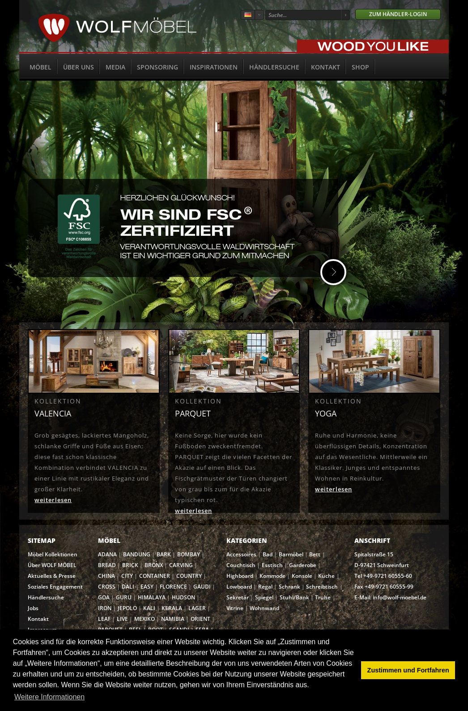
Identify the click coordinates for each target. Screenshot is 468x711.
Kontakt (325, 67)
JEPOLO (127, 608)
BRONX (154, 565)
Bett (314, 554)
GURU (124, 597)
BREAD (107, 565)
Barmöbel (291, 554)
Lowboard (239, 586)
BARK (164, 554)
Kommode (272, 576)
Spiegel (264, 597)
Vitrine (234, 608)
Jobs (33, 608)
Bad (267, 554)
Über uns (78, 67)
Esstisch (272, 565)
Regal (265, 586)
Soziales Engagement (55, 586)
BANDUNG (136, 554)
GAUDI (202, 586)
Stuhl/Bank (294, 597)
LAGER (197, 608)
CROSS (106, 586)
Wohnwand (264, 608)
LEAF (104, 619)
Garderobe (302, 565)
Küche (326, 576)
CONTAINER (154, 576)
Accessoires (241, 554)
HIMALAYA (152, 597)
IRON (104, 608)
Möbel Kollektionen (52, 554)
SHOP (360, 67)
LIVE (122, 619)
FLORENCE (173, 586)
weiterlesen (53, 500)
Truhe (323, 597)
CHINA (106, 576)
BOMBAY (188, 554)
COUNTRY (189, 576)
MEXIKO (144, 619)
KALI (149, 608)
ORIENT (200, 619)
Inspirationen (214, 67)
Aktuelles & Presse (52, 576)
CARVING (181, 565)
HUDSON (183, 597)
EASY (146, 586)
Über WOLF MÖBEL (52, 565)
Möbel (40, 67)
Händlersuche (274, 67)
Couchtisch (240, 565)
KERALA (172, 608)
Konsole (302, 576)
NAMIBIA (172, 619)
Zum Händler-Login (398, 14)
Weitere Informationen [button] (49, 697)
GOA (104, 597)
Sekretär (237, 597)
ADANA (107, 554)
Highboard (239, 576)
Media (115, 67)
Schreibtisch (322, 586)
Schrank (289, 586)
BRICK (130, 565)
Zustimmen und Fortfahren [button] (408, 670)
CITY (127, 576)
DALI (128, 586)
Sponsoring (157, 67)
